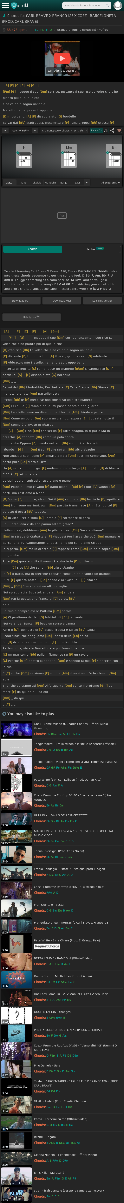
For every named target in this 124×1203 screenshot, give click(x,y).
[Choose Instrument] (87, 182)
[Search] (107, 5)
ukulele (36, 182)
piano (23, 182)
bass (78, 182)
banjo (63, 182)
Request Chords (47, 946)
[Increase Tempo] (35, 130)
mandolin (50, 182)
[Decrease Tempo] (5, 130)
